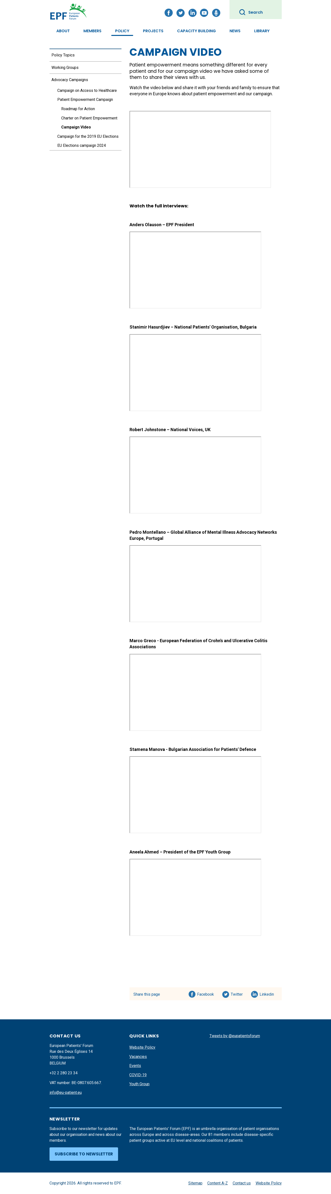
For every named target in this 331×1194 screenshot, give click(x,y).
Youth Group (139, 1084)
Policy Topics (63, 55)
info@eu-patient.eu (66, 1092)
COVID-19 (138, 1075)
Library (262, 31)
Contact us (242, 1183)
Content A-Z (217, 1183)
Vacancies (138, 1056)
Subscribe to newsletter (84, 1154)
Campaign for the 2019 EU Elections (88, 136)
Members (92, 31)
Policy (122, 31)
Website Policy (142, 1047)
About (63, 31)
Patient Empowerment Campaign (85, 99)
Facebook (205, 993)
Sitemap (195, 1183)
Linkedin (267, 993)
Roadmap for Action (78, 109)
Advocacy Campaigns (69, 79)
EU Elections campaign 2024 (81, 145)
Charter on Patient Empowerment (89, 118)
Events (135, 1065)
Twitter (238, 993)
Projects (153, 31)
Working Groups (65, 67)
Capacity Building (196, 31)
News (235, 31)
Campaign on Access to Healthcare (87, 90)
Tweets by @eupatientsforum (235, 1036)
